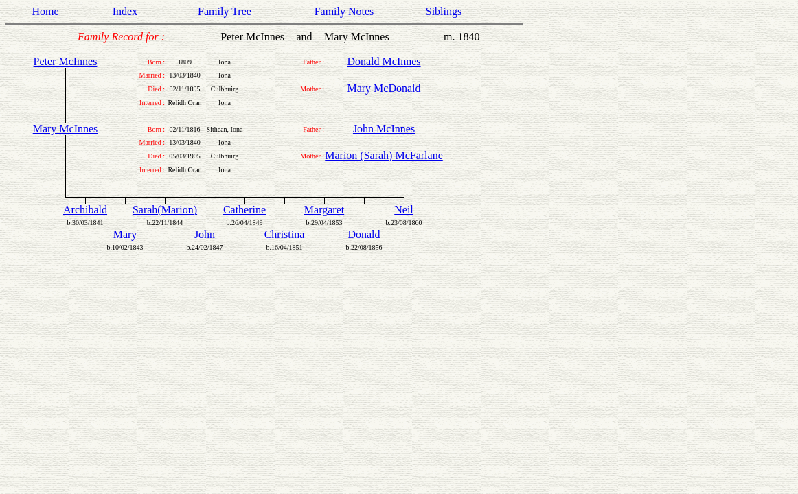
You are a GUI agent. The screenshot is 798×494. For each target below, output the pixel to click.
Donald (363, 234)
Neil (403, 209)
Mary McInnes (65, 128)
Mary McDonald (383, 88)
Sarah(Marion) (165, 209)
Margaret (324, 209)
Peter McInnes (66, 61)
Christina (284, 234)
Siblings (443, 11)
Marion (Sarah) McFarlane (384, 155)
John (204, 234)
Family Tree (224, 11)
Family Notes (344, 11)
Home (45, 11)
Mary (125, 234)
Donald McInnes (383, 61)
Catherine (244, 209)
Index (125, 11)
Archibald (85, 209)
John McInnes (384, 128)
